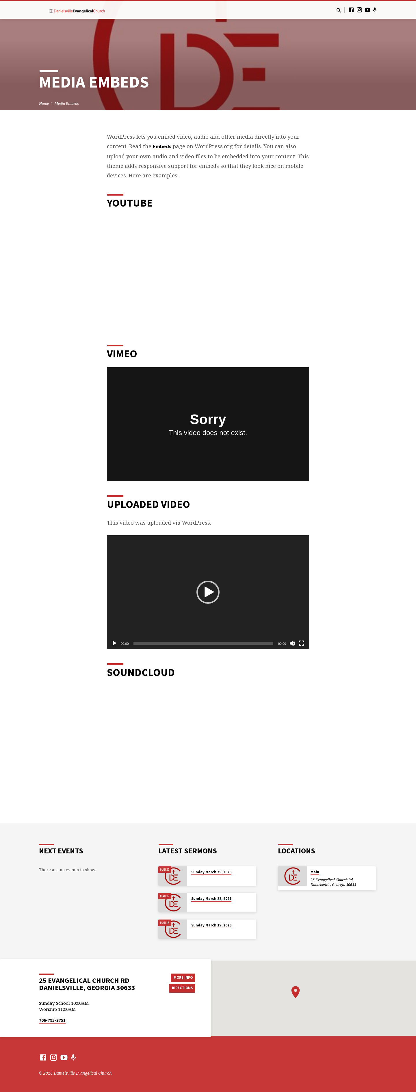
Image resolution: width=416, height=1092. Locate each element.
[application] (208, 592)
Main (315, 872)
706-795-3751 (52, 1020)
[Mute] (292, 643)
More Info (180, 977)
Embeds (162, 146)
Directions (181, 988)
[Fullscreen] (301, 643)
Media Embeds (67, 103)
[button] (208, 592)
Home (44, 103)
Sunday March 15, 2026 (211, 925)
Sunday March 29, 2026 (211, 872)
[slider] (203, 643)
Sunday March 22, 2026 (211, 898)
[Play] (114, 643)
